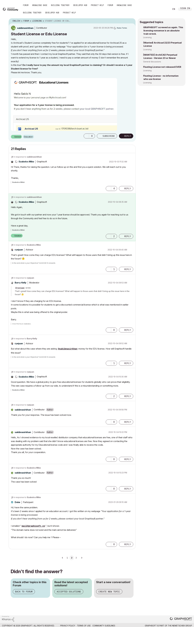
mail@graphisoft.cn (33, 526)
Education (28, 137)
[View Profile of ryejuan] (19, 249)
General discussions (152, 61)
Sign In (185, 9)
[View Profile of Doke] (17, 502)
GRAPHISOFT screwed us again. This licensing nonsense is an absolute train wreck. (163, 30)
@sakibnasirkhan (67, 349)
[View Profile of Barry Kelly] (20, 282)
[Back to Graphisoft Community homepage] (11, 9)
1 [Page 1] (67, 558)
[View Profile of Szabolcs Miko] (26, 161)
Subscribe (109, 136)
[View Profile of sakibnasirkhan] (25, 28)
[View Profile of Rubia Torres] (122, 28)
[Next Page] (81, 557)
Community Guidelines (103, 625)
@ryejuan (19, 288)
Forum (25, 5)
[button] (86, 136)
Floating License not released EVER (162, 67)
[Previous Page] (62, 557)
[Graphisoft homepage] (181, 619)
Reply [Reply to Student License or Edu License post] (127, 136)
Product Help (97, 5)
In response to (27, 157)
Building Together (60, 5)
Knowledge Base (39, 5)
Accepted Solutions (69, 591)
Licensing (147, 37)
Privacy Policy (67, 625)
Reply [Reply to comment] (127, 188)
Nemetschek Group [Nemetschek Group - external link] (182, 625)
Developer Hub (80, 5)
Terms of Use (84, 625)
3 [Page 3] (76, 558)
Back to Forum (24, 591)
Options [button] (132, 21)
